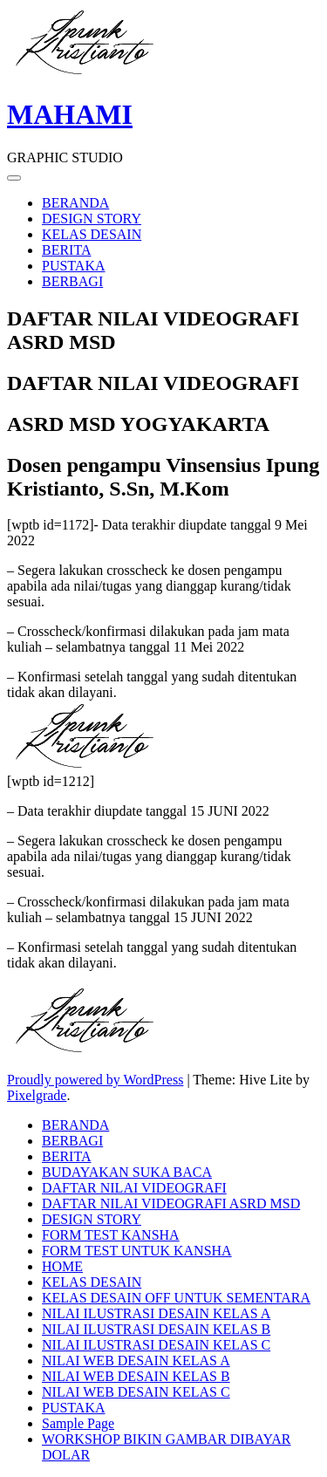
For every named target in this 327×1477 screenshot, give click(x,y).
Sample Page (78, 1423)
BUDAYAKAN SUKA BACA (127, 1172)
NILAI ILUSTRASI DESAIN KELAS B (156, 1329)
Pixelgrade (36, 1095)
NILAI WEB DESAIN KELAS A (136, 1360)
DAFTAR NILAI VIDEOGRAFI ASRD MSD (171, 1203)
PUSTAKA (74, 265)
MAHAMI (70, 114)
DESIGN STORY (91, 218)
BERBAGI (72, 281)
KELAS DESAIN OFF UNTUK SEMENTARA (176, 1297)
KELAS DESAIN (91, 234)
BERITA (67, 250)
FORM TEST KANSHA (111, 1234)
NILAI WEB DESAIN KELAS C (136, 1392)
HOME (62, 1266)
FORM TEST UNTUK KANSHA (137, 1250)
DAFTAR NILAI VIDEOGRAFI (134, 1187)
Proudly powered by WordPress (95, 1079)
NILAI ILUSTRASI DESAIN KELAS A (156, 1313)
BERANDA (75, 202)
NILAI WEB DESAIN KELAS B (136, 1376)
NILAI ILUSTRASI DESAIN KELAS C (156, 1344)
